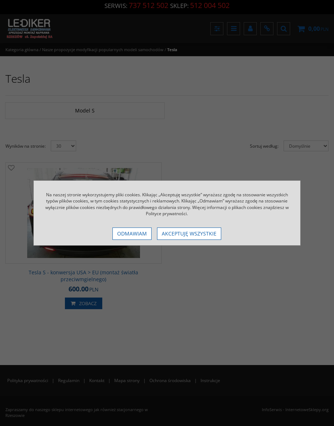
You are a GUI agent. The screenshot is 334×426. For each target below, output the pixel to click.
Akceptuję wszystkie (189, 233)
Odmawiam (132, 233)
